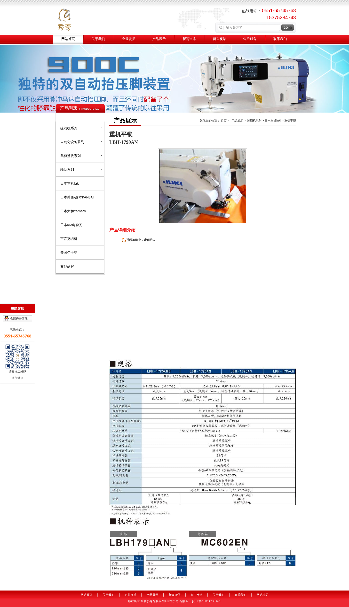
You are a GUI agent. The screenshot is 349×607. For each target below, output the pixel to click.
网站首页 (68, 39)
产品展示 (159, 39)
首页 (224, 120)
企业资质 (128, 39)
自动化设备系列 (81, 142)
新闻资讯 (189, 39)
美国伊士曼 (68, 252)
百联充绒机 (68, 238)
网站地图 (262, 595)
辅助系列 (81, 169)
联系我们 (280, 39)
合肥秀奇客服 (19, 318)
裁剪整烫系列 (81, 155)
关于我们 (98, 39)
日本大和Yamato (73, 211)
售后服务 (250, 39)
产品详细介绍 (122, 230)
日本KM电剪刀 (71, 224)
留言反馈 (219, 39)
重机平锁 (290, 120)
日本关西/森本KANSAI (77, 197)
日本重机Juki (69, 183)
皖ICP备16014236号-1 (206, 601)
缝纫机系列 (81, 128)
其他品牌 (81, 266)
